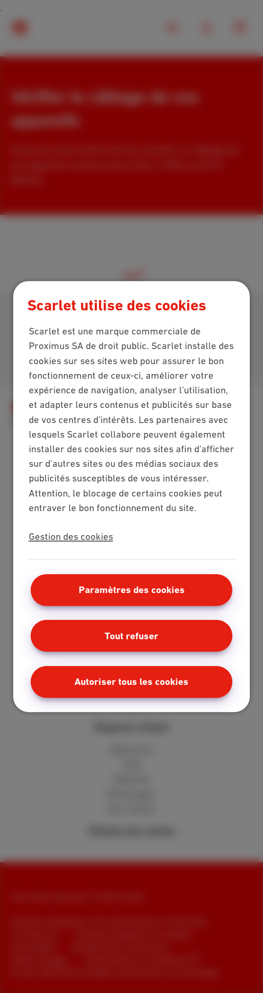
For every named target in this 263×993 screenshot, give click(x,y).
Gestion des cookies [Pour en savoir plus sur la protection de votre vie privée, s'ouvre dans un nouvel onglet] (71, 536)
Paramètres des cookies (132, 589)
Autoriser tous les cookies (131, 681)
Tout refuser (131, 635)
